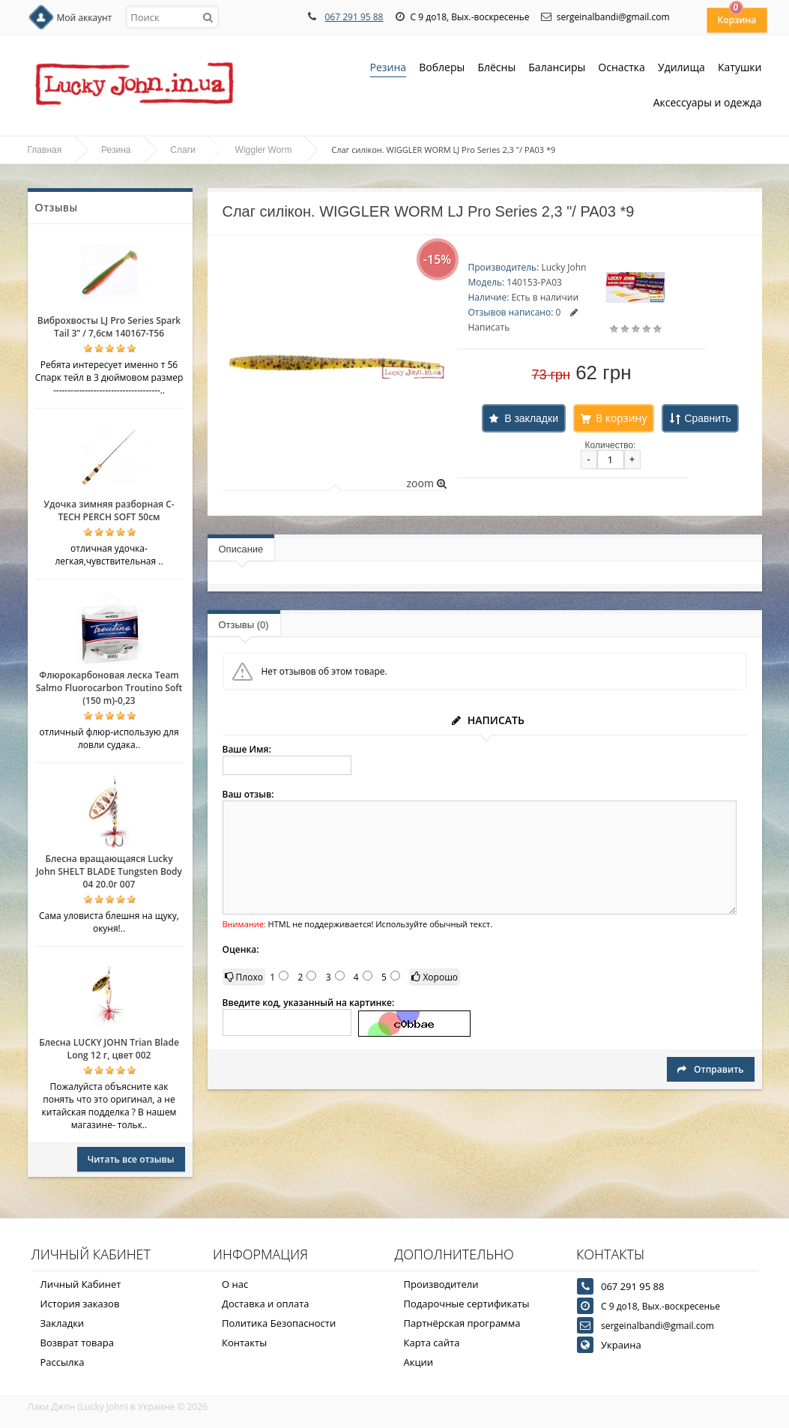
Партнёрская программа (462, 1323)
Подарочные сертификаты (467, 1303)
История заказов (80, 1303)
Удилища (681, 68)
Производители (441, 1284)
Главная (45, 150)
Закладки (62, 1323)
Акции (419, 1362)
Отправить (710, 1069)
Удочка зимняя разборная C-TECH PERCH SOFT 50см (108, 510)
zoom (426, 483)
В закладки (531, 418)
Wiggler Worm (263, 150)
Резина (388, 68)
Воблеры (442, 68)
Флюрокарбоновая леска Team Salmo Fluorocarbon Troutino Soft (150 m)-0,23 (109, 688)
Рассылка (62, 1362)
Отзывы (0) (244, 624)
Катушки (740, 68)
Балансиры (556, 68)
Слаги (182, 150)
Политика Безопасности (279, 1323)
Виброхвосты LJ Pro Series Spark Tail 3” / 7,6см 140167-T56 (109, 327)
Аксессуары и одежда (707, 102)
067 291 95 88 (353, 16)
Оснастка (621, 68)
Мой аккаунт (84, 17)
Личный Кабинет (80, 1284)
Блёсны (496, 68)
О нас (235, 1284)
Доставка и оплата (265, 1303)
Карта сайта (432, 1342)
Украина (621, 1345)
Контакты (244, 1342)
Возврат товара (77, 1342)
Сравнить (707, 418)
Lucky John (563, 267)
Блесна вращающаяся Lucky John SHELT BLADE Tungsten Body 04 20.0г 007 (109, 871)
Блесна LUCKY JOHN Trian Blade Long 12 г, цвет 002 (109, 1048)
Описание (241, 549)
